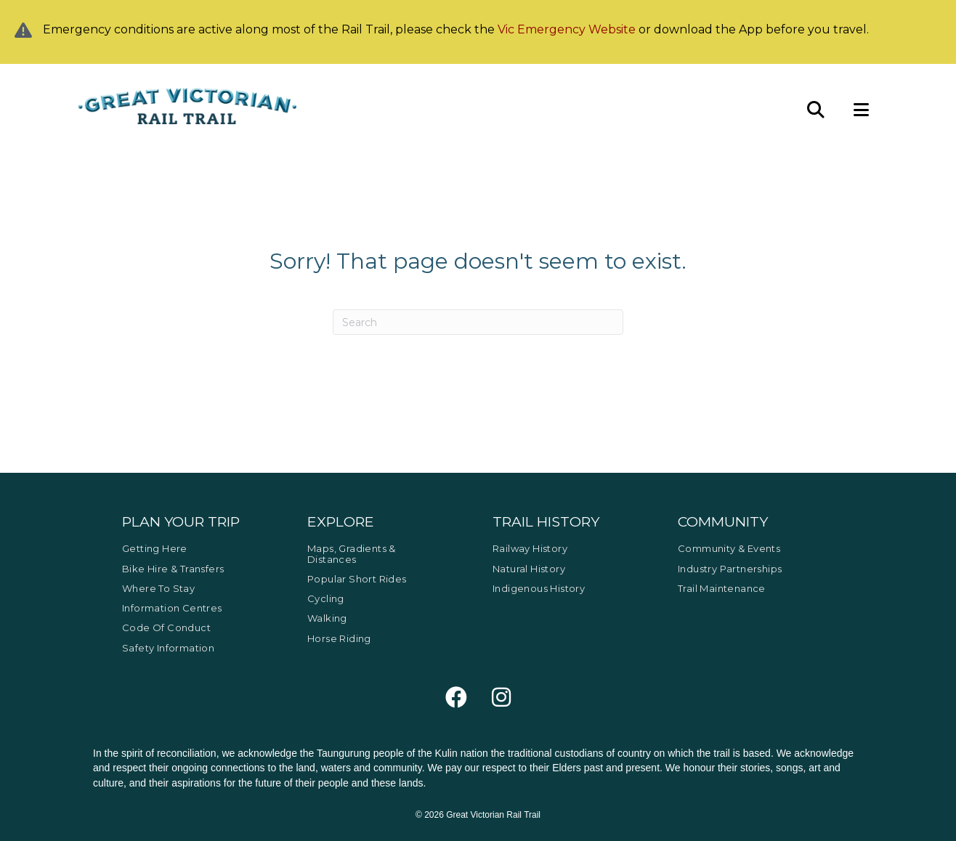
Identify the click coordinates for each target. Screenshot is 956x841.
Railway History (530, 548)
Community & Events (729, 548)
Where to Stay (158, 588)
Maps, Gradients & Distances (351, 553)
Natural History (529, 568)
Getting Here (154, 548)
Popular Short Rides (357, 579)
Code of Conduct (166, 627)
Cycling (325, 598)
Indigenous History (539, 588)
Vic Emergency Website (567, 29)
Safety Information (168, 648)
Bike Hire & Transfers (173, 568)
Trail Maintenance (722, 588)
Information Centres (172, 608)
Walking (327, 618)
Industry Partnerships (730, 568)
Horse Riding (339, 638)
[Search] (478, 322)
